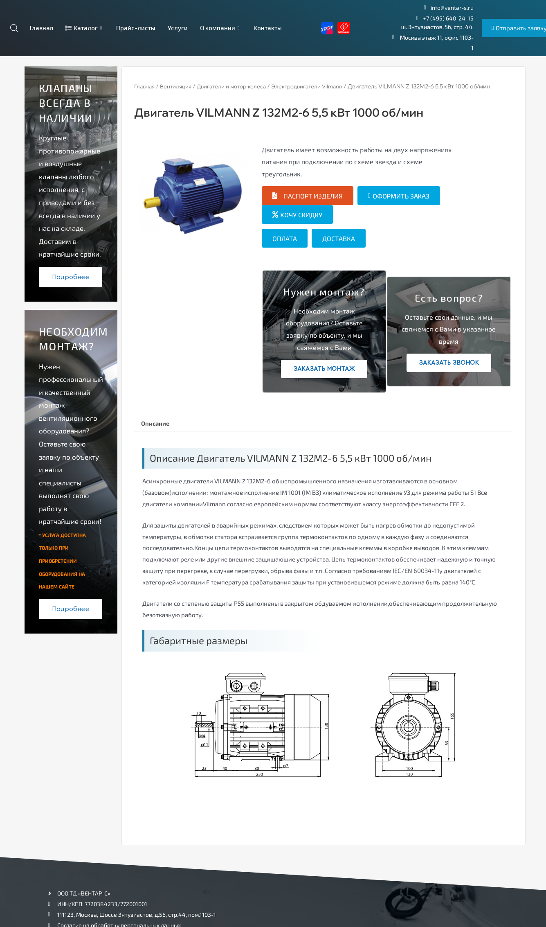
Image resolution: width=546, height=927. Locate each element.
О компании (220, 28)
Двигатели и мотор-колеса (240, 86)
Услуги (178, 28)
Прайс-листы (135, 28)
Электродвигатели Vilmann (321, 86)
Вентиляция (179, 86)
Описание (157, 424)
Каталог (84, 28)
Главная (41, 28)
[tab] (157, 424)
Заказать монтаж (324, 369)
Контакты (268, 28)
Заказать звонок (449, 363)
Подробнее (70, 277)
